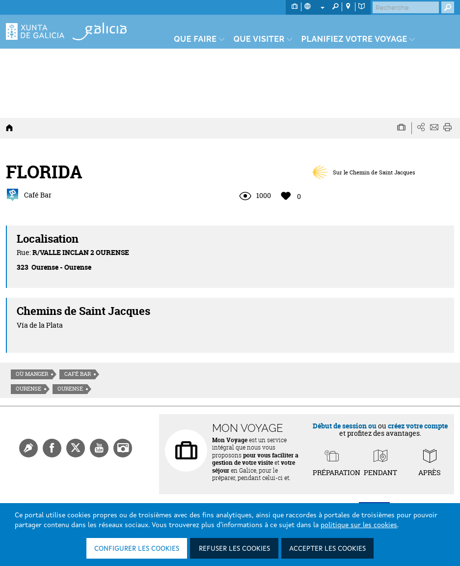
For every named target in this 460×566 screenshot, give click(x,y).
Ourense (28, 389)
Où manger (32, 374)
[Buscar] (406, 7)
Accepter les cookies (327, 548)
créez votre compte (418, 425)
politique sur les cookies (359, 525)
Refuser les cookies (234, 548)
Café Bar (77, 374)
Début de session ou (345, 425)
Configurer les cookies (136, 548)
